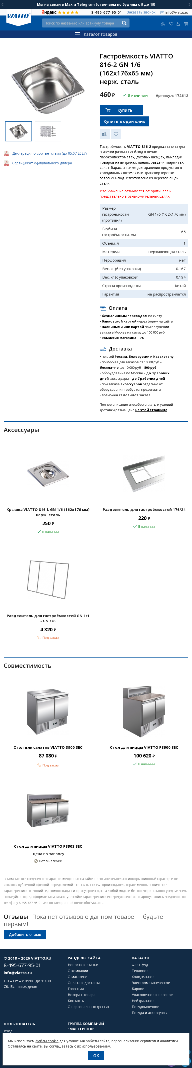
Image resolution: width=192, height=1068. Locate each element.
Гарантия (76, 989)
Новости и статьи (83, 965)
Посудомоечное (145, 1007)
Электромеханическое (151, 983)
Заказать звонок (141, 12)
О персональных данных (88, 1007)
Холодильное (143, 977)
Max (68, 4)
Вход (8, 1031)
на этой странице (151, 410)
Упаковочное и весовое (152, 995)
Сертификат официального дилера (42, 163)
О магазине (77, 977)
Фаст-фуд (140, 965)
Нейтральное (143, 1001)
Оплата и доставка (84, 983)
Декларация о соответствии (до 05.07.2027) (49, 153)
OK (96, 1056)
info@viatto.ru (177, 12)
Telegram (86, 4)
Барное (138, 989)
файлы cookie (47, 1041)
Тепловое (140, 971)
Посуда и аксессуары (149, 1013)
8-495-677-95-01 (106, 12)
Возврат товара (82, 995)
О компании (78, 971)
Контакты (76, 1001)
